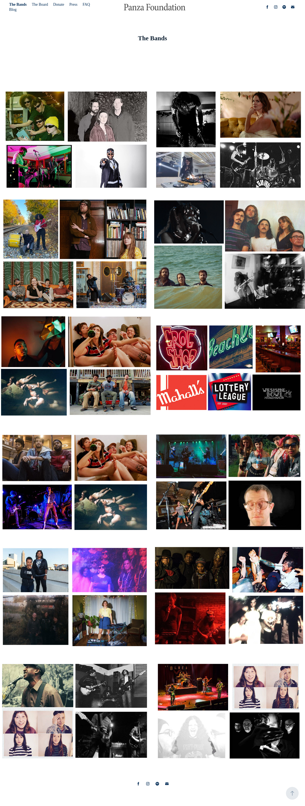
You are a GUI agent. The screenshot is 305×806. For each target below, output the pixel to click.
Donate (58, 4)
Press (73, 4)
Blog (13, 9)
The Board (40, 4)
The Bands (18, 4)
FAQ (86, 4)
